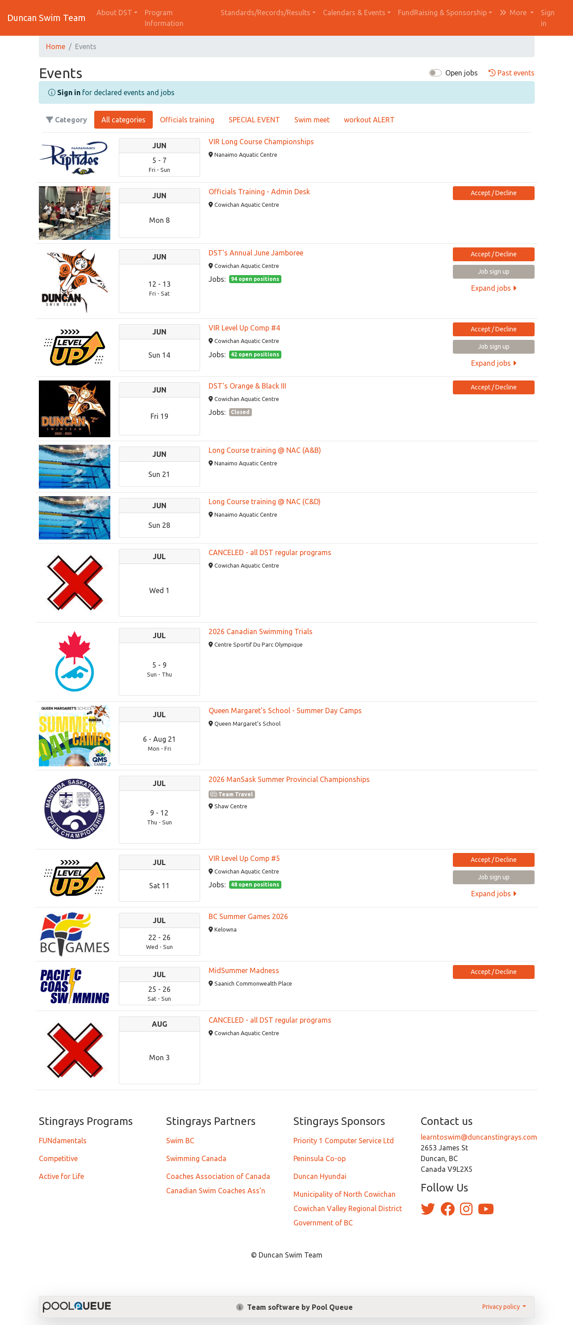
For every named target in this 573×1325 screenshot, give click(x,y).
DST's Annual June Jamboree (256, 253)
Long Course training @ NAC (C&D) (265, 501)
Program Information (164, 17)
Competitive (58, 1158)
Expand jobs (493, 288)
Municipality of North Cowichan (344, 1194)
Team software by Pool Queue (294, 1307)
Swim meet (312, 120)
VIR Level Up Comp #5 (244, 858)
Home (55, 46)
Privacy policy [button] (501, 1306)
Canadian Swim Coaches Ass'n (215, 1191)
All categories (123, 120)
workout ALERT (369, 120)
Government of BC (323, 1223)
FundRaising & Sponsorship (442, 12)
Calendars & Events (354, 12)
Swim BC (180, 1141)
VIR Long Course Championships (261, 142)
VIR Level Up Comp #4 (244, 328)
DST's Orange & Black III (247, 386)
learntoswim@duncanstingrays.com (479, 1137)
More (513, 12)
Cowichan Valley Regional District (347, 1208)
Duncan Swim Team (46, 18)
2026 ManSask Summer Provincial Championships (289, 779)
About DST (114, 12)
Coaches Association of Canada (218, 1176)
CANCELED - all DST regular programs (270, 552)
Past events (512, 73)
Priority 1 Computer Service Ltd (343, 1141)
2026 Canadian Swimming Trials (261, 631)
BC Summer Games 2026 (248, 916)
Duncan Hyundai (320, 1176)
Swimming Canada (196, 1158)
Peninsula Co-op (319, 1158)
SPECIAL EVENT (254, 120)
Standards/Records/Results (265, 12)
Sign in (548, 17)
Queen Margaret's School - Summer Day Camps (285, 710)
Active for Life (61, 1176)
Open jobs (461, 73)
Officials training (187, 120)
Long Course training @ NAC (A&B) (265, 450)
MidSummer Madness (244, 970)
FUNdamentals (63, 1141)
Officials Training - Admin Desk (259, 192)
